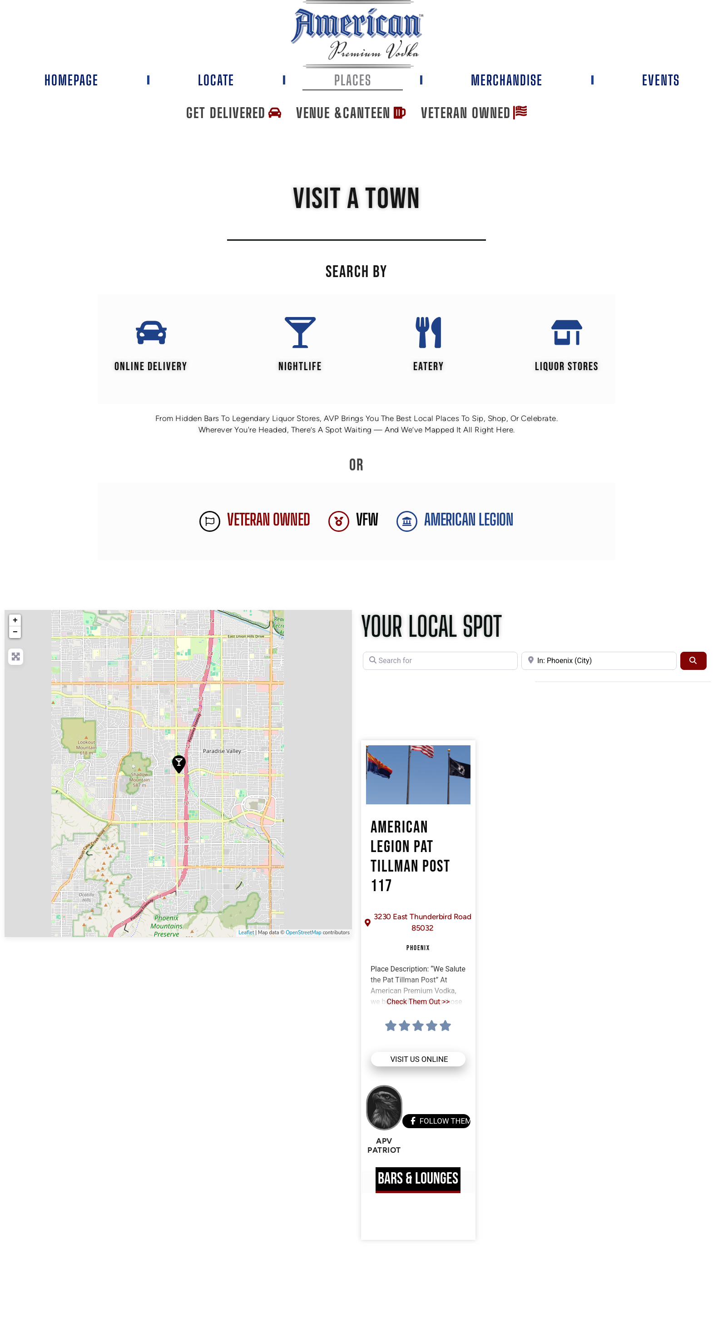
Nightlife (300, 367)
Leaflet (246, 933)
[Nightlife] (300, 333)
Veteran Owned (268, 520)
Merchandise (507, 80)
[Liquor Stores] (567, 333)
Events (661, 80)
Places (352, 80)
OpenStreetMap (304, 933)
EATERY (428, 367)
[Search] (693, 661)
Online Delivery (151, 367)
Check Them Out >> (418, 1002)
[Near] (598, 661)
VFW (367, 520)
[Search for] (440, 661)
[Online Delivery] (151, 333)
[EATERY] (429, 333)
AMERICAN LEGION (469, 520)
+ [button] (15, 620)
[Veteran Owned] (209, 521)
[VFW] (338, 521)
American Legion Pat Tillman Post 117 (411, 858)
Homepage (72, 80)
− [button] (15, 632)
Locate (216, 80)
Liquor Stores (567, 367)
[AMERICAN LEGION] (406, 521)
